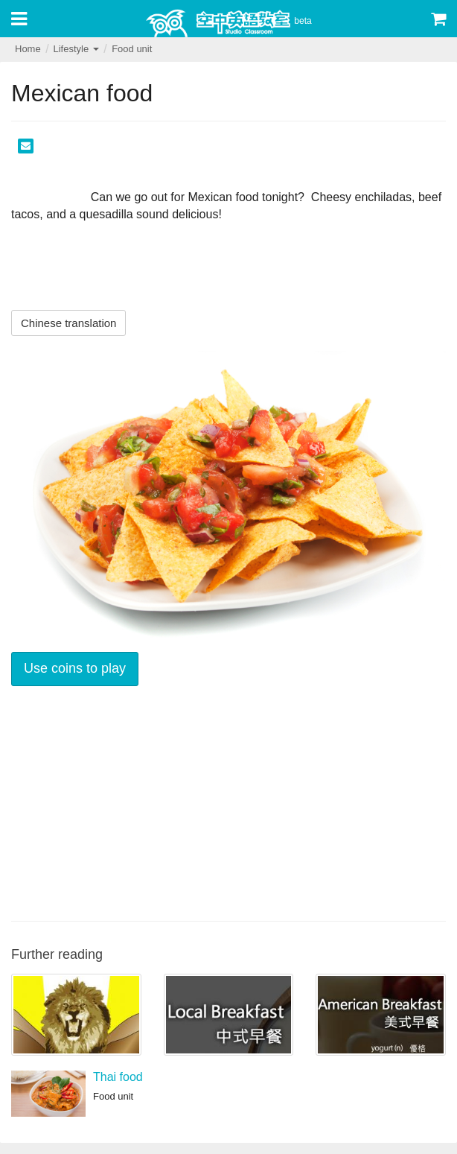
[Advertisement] (228, 801)
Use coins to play (75, 668)
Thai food (118, 1077)
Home (28, 48)
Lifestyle (75, 48)
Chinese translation (68, 323)
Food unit (132, 48)
